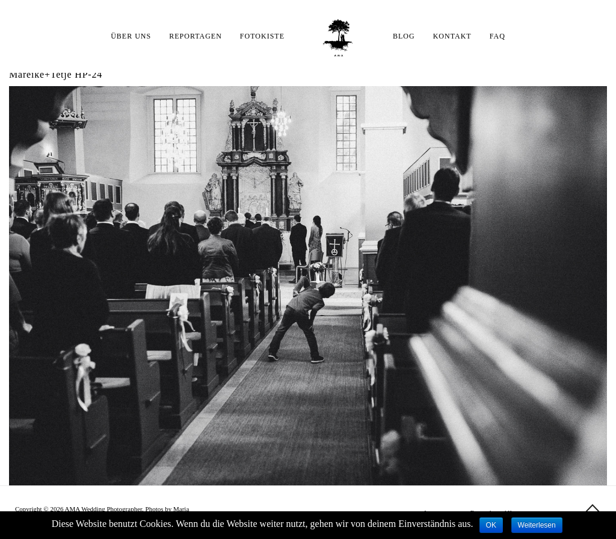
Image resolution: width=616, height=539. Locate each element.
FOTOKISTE (262, 36)
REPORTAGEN (195, 36)
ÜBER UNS (131, 36)
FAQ (497, 36)
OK (491, 525)
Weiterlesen (537, 525)
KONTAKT (452, 36)
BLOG (404, 36)
